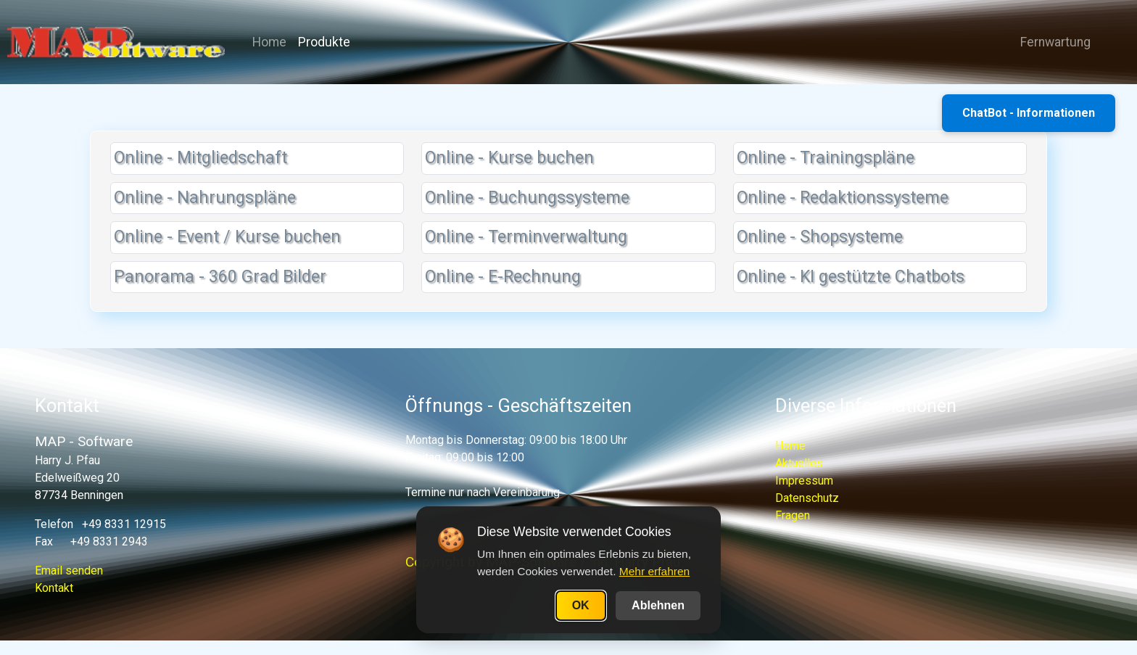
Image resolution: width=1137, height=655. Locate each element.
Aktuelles (799, 463)
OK (581, 605)
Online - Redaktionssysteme (842, 197)
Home (269, 42)
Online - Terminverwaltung (526, 237)
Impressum (804, 480)
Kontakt (54, 588)
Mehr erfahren (654, 571)
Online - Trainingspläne (825, 158)
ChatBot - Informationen (1028, 113)
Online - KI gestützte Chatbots (850, 277)
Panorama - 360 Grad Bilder (220, 277)
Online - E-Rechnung (503, 277)
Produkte (324, 42)
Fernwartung (1050, 42)
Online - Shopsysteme (820, 237)
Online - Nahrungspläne (205, 197)
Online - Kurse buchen (509, 158)
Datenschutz (807, 498)
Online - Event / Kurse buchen (227, 237)
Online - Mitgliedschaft (200, 158)
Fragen (792, 515)
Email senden (69, 570)
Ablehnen (658, 605)
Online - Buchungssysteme (527, 197)
